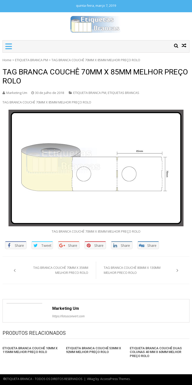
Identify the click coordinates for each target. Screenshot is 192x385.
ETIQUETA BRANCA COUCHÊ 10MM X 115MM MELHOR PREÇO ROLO (30, 350)
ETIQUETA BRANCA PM (31, 60)
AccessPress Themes (115, 379)
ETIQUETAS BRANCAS (123, 92)
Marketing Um (16, 92)
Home (7, 60)
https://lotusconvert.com (68, 316)
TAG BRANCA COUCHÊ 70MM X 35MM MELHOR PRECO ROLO (60, 270)
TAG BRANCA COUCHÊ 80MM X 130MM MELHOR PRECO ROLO (132, 270)
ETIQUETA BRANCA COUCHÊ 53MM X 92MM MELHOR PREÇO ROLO (93, 350)
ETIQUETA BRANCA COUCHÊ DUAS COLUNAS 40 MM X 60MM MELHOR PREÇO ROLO (156, 352)
